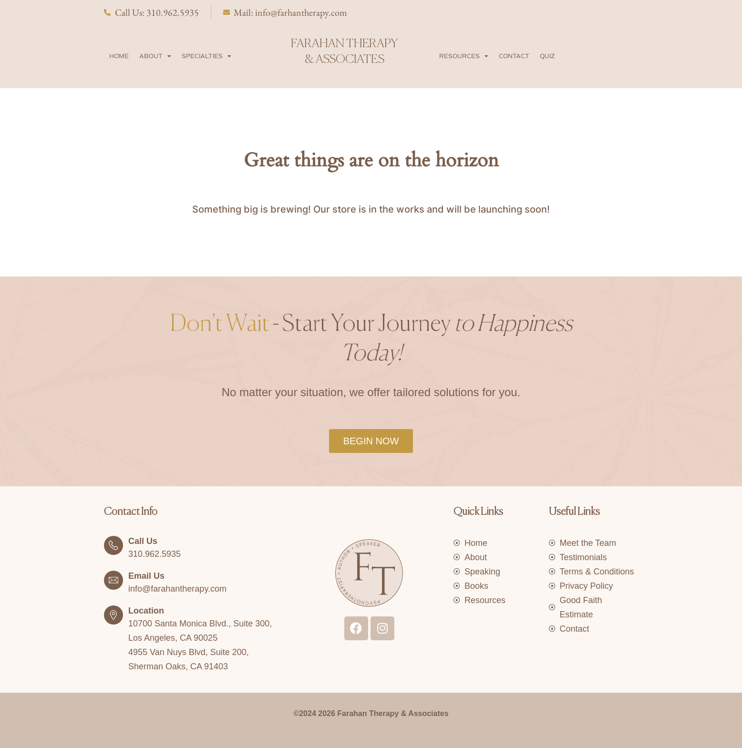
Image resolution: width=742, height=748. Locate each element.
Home (119, 56)
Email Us (146, 576)
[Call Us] (113, 545)
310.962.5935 (154, 554)
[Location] (113, 615)
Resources (463, 56)
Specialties (206, 56)
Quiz (547, 56)
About (155, 56)
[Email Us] (113, 580)
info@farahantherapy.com (177, 589)
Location (146, 610)
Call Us (142, 541)
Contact (514, 56)
